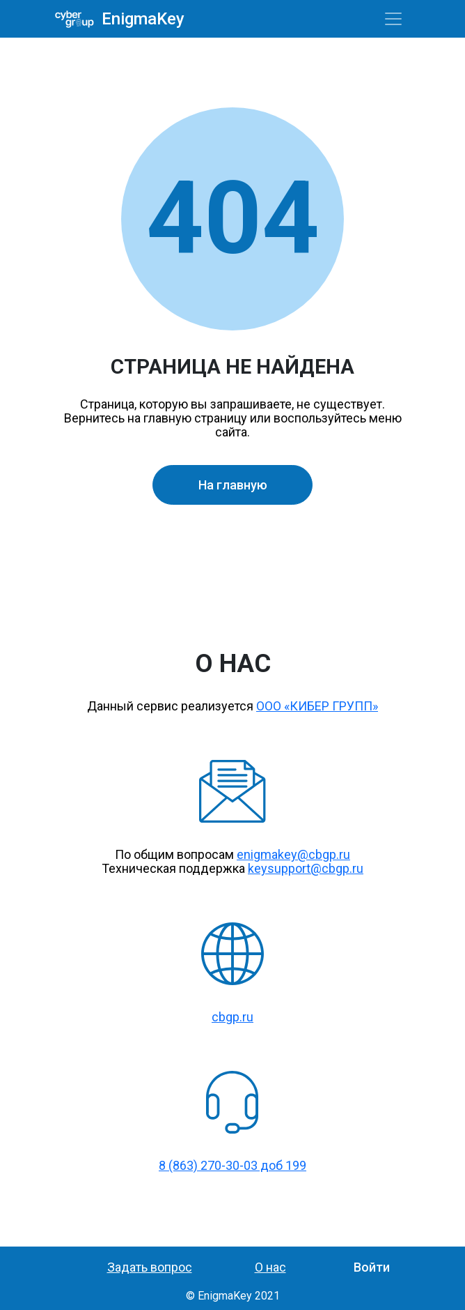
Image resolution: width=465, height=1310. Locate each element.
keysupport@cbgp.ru (305, 868)
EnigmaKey (138, 19)
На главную (232, 485)
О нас (270, 1267)
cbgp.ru (232, 1017)
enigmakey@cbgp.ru (293, 854)
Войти (372, 1267)
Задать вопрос (149, 1267)
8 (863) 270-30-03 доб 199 (232, 1165)
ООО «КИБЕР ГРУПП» (317, 706)
